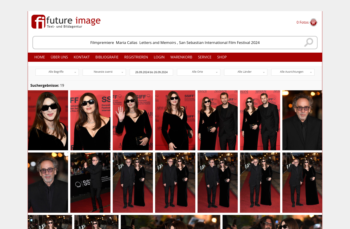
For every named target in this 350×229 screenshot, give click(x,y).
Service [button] (205, 57)
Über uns (59, 57)
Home (39, 57)
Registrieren (136, 57)
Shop (222, 57)
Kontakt (82, 57)
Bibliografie (107, 57)
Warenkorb (181, 57)
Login (159, 57)
